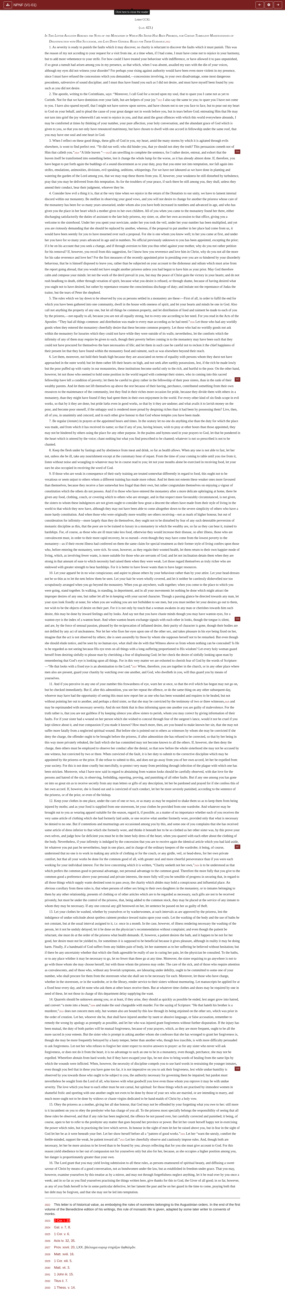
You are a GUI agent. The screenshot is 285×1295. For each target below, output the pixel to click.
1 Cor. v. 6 (61, 1234)
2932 (182, 1134)
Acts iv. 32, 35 (64, 1241)
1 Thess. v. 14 (64, 1287)
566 (237, 619)
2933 (122, 1140)
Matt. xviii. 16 (63, 1254)
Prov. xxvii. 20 (64, 1247)
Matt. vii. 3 (61, 1267)
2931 (61, 1011)
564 (237, 151)
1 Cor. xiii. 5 (62, 1261)
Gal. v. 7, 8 (62, 1227)
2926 (192, 322)
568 (237, 1068)
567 (237, 846)
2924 (76, 153)
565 (237, 379)
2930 (93, 1005)
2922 (168, 41)
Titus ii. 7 (60, 1281)
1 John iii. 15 (63, 1274)
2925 (108, 153)
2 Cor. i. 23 (62, 1220)
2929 (196, 865)
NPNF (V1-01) (25, 5)
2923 (160, 100)
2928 (227, 701)
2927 (134, 666)
